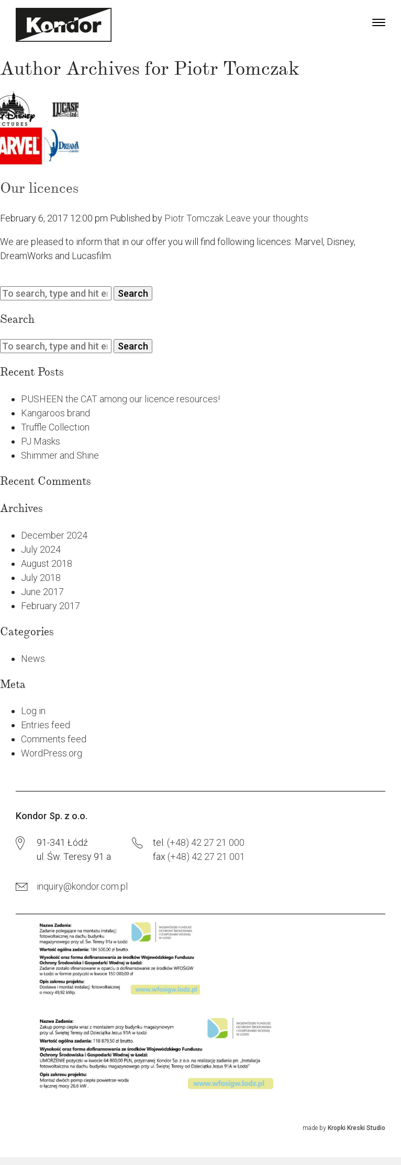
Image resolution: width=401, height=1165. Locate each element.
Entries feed (45, 724)
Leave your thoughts (267, 218)
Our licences (39, 188)
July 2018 (41, 577)
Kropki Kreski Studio (356, 1128)
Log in (33, 710)
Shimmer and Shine (60, 455)
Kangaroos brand (55, 412)
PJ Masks (40, 441)
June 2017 (42, 591)
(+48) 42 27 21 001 (206, 856)
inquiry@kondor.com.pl (82, 886)
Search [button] (133, 293)
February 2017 (50, 605)
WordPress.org (51, 753)
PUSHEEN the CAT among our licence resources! (120, 398)
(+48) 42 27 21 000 (205, 842)
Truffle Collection (55, 427)
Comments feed (53, 738)
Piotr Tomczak (194, 218)
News (33, 658)
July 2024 (41, 549)
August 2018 (46, 563)
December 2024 (54, 535)
